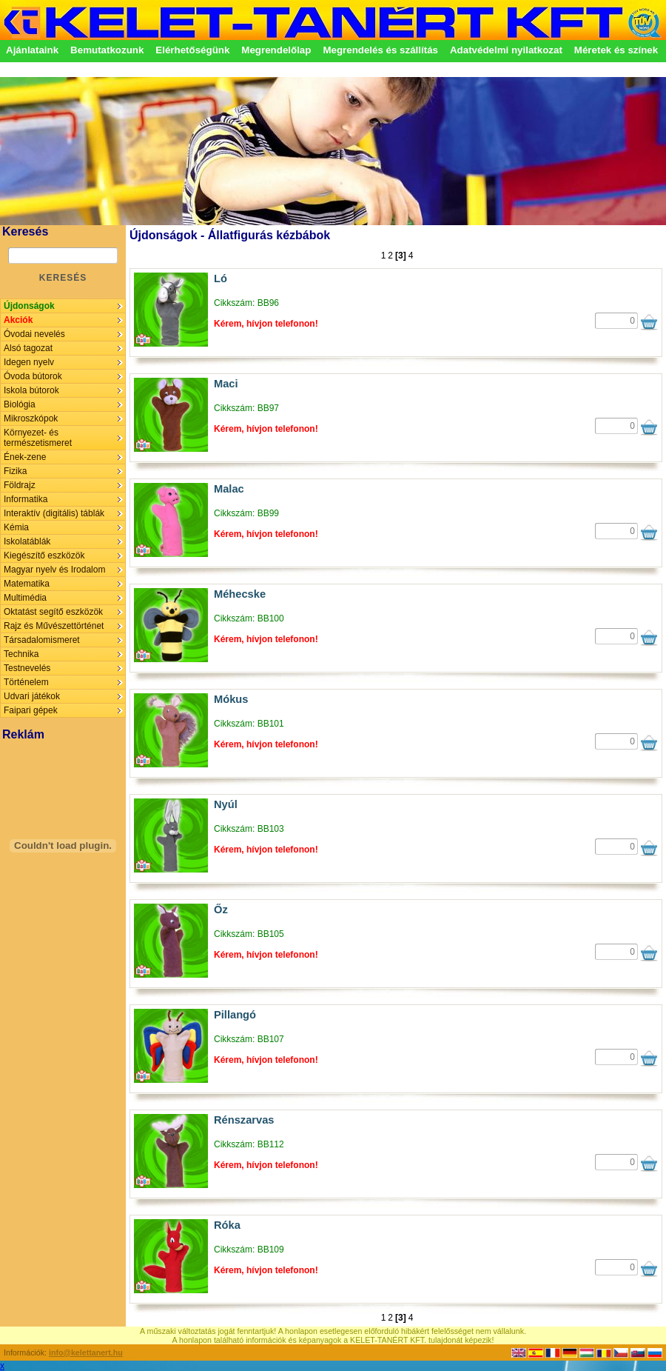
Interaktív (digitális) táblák (54, 513)
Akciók (18, 320)
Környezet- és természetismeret (38, 437)
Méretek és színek (616, 50)
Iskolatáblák (27, 541)
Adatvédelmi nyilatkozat (506, 50)
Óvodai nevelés (34, 334)
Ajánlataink (32, 50)
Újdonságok (29, 306)
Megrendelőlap (276, 50)
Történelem (26, 682)
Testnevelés (27, 668)
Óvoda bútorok (33, 376)
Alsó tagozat (28, 348)
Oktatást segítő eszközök (53, 612)
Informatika (25, 499)
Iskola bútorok (31, 390)
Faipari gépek (31, 710)
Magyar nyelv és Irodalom (54, 569)
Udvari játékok (32, 696)
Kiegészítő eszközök (44, 555)
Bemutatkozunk (107, 50)
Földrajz (20, 485)
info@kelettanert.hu (86, 1352)
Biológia (20, 404)
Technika (21, 654)
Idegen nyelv (29, 362)
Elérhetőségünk (192, 50)
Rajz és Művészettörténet (54, 626)
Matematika (27, 583)
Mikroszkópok (31, 418)
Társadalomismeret (42, 640)
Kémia (16, 527)
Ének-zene (25, 457)
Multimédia (25, 598)
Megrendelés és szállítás (380, 50)
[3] (400, 255)
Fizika (15, 471)
